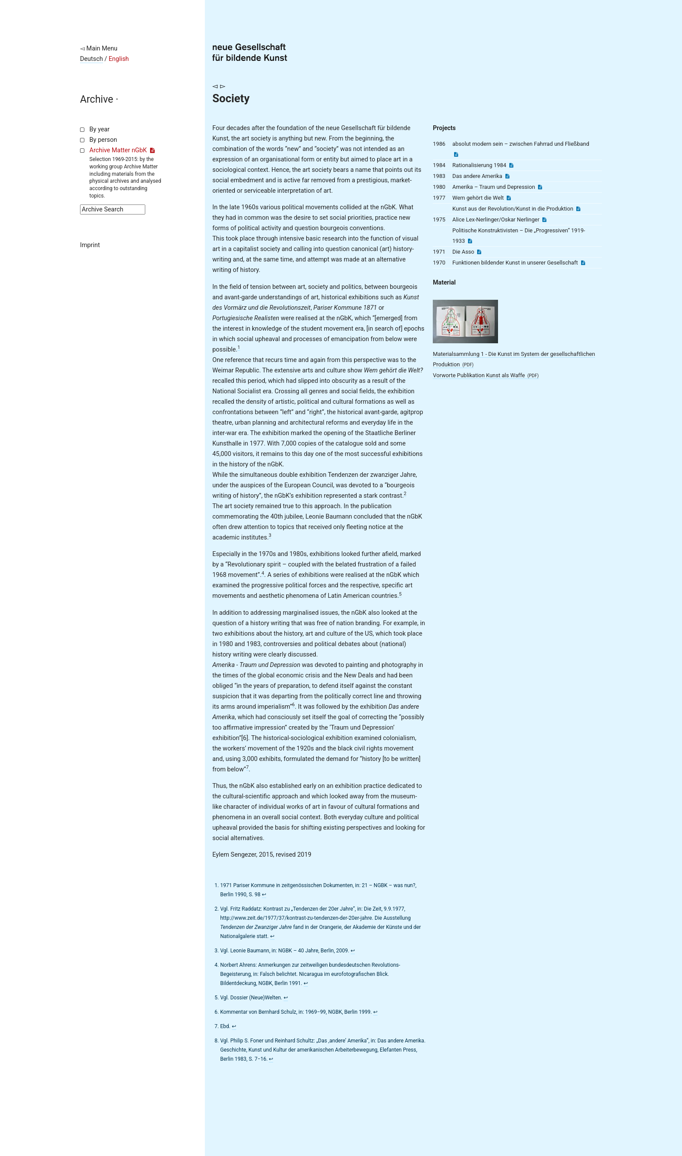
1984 (439, 165)
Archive (96, 99)
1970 (439, 262)
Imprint (90, 245)
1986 (439, 144)
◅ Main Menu (98, 48)
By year (100, 129)
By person (103, 140)
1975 (439, 219)
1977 (439, 197)
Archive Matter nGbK (122, 150)
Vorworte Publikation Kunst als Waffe (485, 375)
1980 (439, 187)
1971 (439, 251)
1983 (439, 176)
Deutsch (91, 59)
